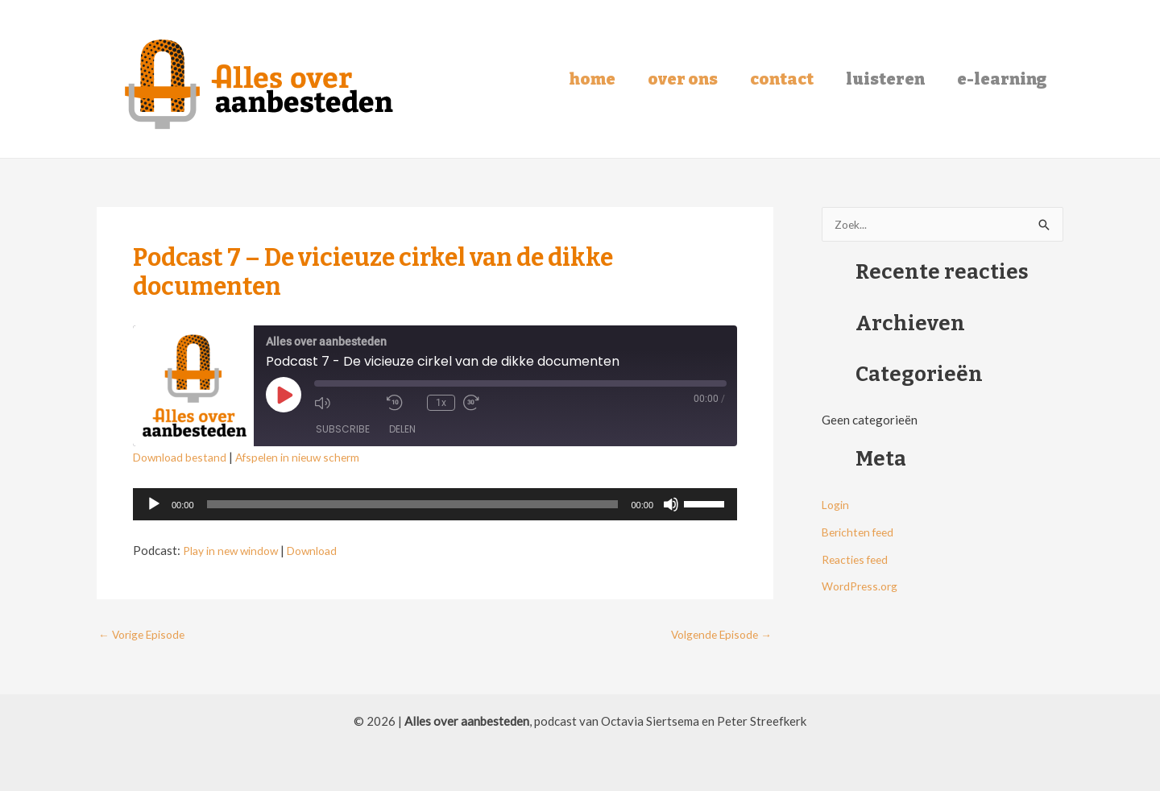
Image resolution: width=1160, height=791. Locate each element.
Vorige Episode (146, 634)
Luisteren (885, 79)
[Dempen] (671, 504)
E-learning (1002, 79)
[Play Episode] (283, 394)
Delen (402, 430)
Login (837, 505)
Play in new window (235, 550)
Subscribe (343, 430)
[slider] (413, 504)
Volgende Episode (716, 634)
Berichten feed (861, 532)
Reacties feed (858, 560)
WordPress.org (863, 586)
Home (592, 79)
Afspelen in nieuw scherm (309, 456)
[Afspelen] (154, 504)
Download (323, 550)
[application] (435, 504)
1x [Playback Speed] (440, 402)
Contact (782, 79)
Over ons (683, 79)
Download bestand (183, 456)
